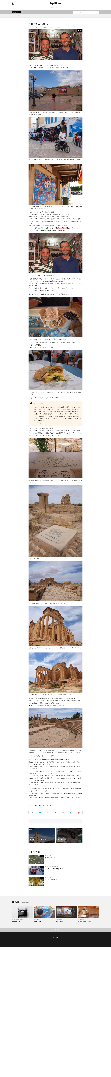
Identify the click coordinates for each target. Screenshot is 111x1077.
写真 (23, 12)
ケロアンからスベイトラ (27, 15)
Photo (56, 7)
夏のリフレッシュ (38, 921)
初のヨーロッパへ (50, 858)
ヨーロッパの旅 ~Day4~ (52, 880)
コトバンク (37, 423)
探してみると (59, 921)
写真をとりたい (16, 921)
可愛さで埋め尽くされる (84, 921)
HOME (14, 15)
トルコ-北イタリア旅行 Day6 (54, 869)
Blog (52, 7)
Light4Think (55, 3)
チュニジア (55, 27)
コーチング (29, 12)
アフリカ (51, 27)
